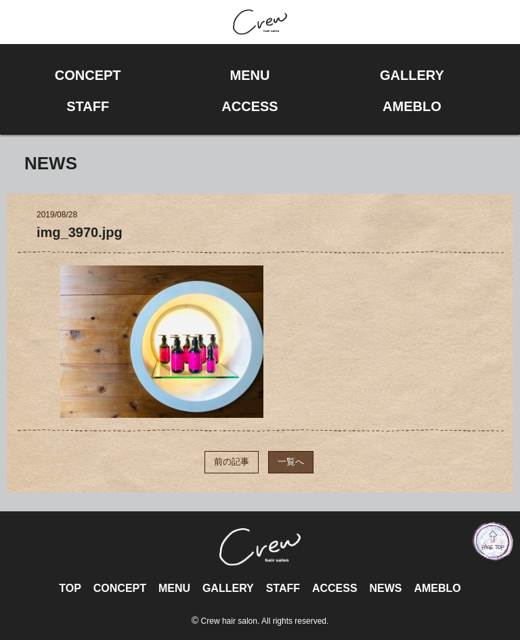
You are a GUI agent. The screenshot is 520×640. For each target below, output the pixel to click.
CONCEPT (119, 588)
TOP (70, 588)
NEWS (385, 588)
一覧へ (291, 461)
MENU (174, 588)
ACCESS (335, 588)
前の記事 (231, 461)
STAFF (283, 588)
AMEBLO (437, 588)
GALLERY (228, 588)
